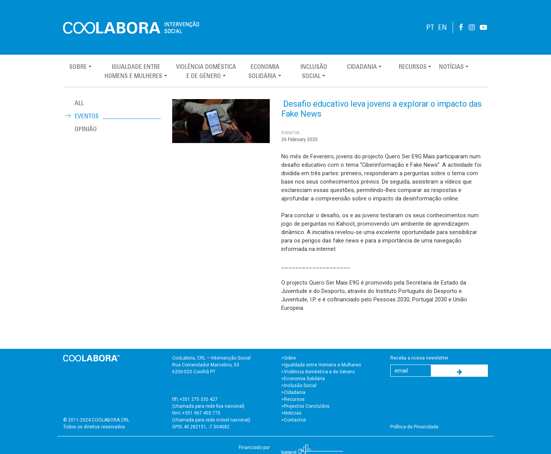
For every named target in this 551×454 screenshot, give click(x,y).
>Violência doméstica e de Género (318, 371)
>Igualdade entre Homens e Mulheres (321, 365)
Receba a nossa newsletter (419, 358)
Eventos (87, 116)
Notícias (451, 66)
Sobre (78, 66)
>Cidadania (293, 392)
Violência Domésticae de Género (206, 71)
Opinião (86, 129)
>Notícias (291, 413)
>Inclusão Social (298, 385)
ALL (79, 103)
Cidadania (362, 66)
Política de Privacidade (414, 427)
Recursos (413, 66)
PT (430, 27)
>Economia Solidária (303, 378)
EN (442, 27)
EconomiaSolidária (263, 71)
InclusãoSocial (313, 71)
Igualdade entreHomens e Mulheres (133, 71)
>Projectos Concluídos (305, 406)
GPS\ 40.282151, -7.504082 (201, 427)
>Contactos (293, 420)
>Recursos (293, 399)
